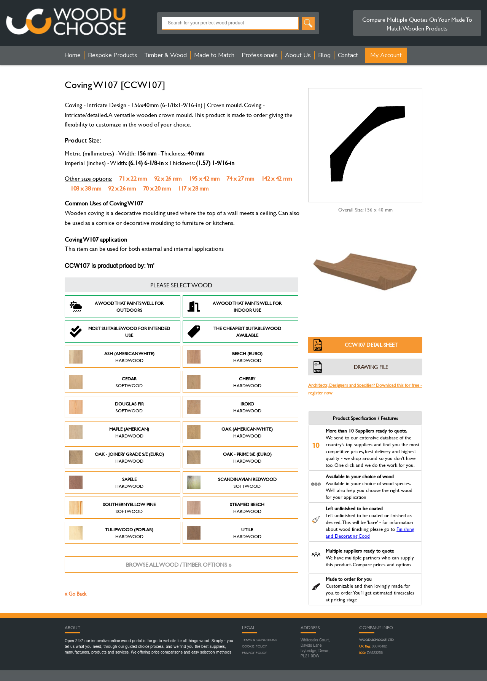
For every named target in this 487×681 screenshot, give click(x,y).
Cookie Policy (254, 646)
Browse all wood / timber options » (178, 565)
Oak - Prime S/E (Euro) (229, 457)
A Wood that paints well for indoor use (234, 306)
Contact (348, 55)
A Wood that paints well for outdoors (116, 306)
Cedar (106, 382)
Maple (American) (109, 432)
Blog (324, 55)
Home (72, 55)
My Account (386, 55)
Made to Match (214, 55)
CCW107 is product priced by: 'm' (109, 266)
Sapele (106, 482)
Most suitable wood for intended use (119, 331)
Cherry (224, 382)
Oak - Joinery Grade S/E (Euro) (116, 457)
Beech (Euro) (225, 357)
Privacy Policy (254, 652)
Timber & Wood (166, 55)
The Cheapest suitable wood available (234, 331)
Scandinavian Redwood (232, 482)
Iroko (224, 407)
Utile (224, 533)
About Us (298, 55)
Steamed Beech (225, 507)
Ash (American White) (111, 357)
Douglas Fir (106, 407)
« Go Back (75, 594)
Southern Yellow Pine (112, 507)
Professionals (260, 55)
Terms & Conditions (259, 640)
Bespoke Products (112, 55)
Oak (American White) (230, 432)
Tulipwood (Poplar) (111, 533)
